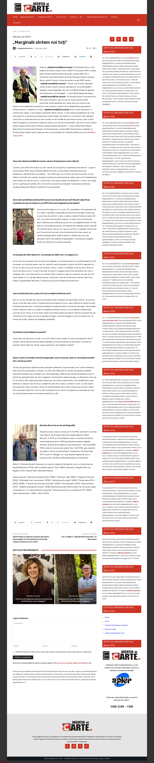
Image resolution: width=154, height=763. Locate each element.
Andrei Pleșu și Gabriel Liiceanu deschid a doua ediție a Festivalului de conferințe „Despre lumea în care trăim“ (31, 539)
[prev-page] (14, 608)
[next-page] (18, 608)
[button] (138, 20)
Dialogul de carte (24, 31)
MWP (108, 758)
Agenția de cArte (26, 48)
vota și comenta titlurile (127, 402)
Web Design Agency (97, 758)
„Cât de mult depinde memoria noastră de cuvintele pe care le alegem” (33, 600)
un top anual (133, 264)
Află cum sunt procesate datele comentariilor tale (72, 663)
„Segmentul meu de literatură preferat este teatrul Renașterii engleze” (75, 600)
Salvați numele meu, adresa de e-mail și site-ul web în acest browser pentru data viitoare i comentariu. (54, 652)
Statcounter (4, 762)
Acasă (15, 31)
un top (131, 58)
